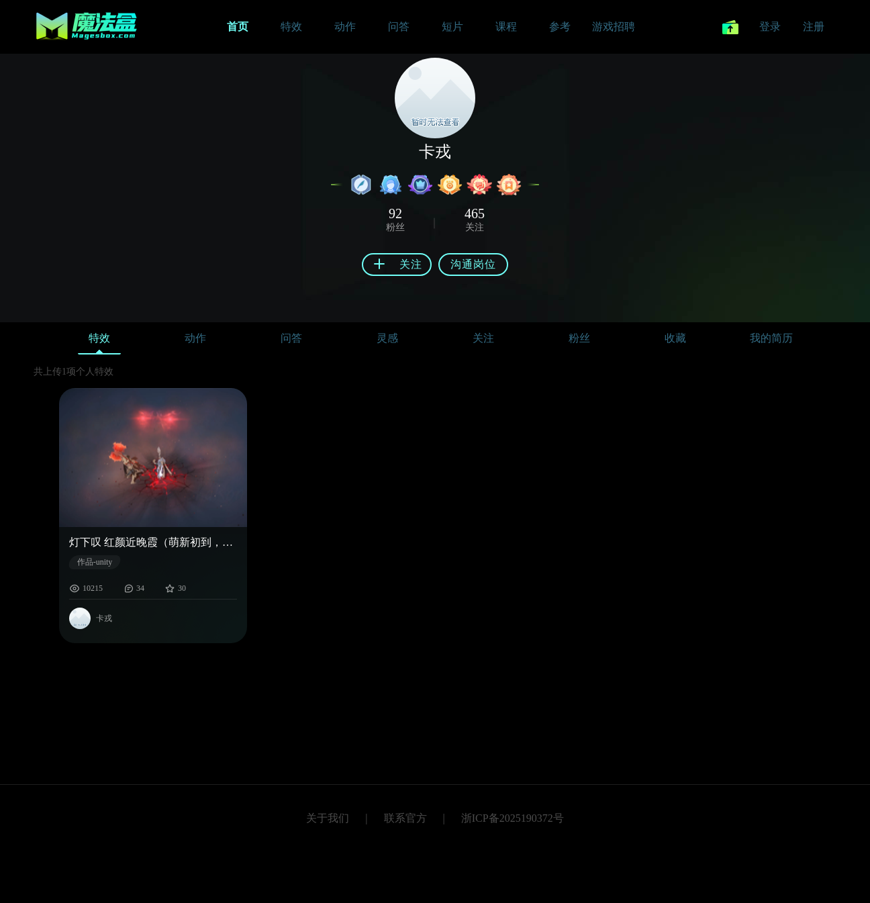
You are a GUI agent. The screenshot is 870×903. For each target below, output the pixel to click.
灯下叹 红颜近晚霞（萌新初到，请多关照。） (153, 542)
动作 (195, 338)
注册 (813, 26)
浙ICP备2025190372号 (512, 818)
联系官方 (405, 818)
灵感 (387, 338)
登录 (770, 26)
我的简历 (771, 338)
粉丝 (579, 338)
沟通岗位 (473, 264)
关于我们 (327, 818)
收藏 (675, 338)
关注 (483, 338)
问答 (291, 338)
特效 (99, 341)
